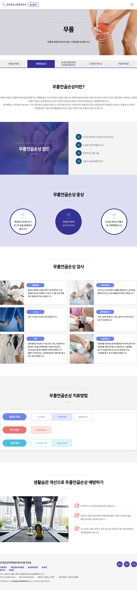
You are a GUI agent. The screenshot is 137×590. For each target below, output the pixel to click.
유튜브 (127, 564)
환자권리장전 (33, 567)
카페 (134, 564)
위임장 (11, 570)
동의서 (2, 570)
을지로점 (33, 4)
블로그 (120, 564)
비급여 (44, 567)
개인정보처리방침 (17, 567)
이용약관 (3, 567)
